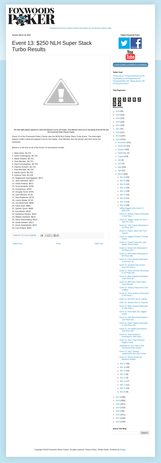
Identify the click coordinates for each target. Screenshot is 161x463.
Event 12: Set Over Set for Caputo (133, 299)
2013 (118, 411)
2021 (118, 129)
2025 (118, 115)
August (121, 156)
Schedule (53, 28)
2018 (118, 139)
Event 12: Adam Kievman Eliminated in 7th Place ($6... (134, 272)
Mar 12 (123, 381)
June (120, 163)
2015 (118, 404)
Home (58, 244)
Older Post (98, 244)
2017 (118, 397)
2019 (118, 136)
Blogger (123, 450)
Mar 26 (123, 177)
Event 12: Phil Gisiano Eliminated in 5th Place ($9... (133, 255)
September (122, 153)
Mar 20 (123, 198)
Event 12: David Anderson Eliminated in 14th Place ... (131, 335)
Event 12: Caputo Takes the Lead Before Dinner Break (132, 243)
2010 (118, 422)
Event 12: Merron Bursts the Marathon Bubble (130, 358)
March (120, 174)
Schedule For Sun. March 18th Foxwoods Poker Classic (131, 347)
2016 (118, 400)
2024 (118, 118)
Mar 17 (123, 364)
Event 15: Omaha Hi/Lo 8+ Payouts (133, 302)
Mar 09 (123, 392)
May (120, 167)
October (121, 149)
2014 (118, 408)
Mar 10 (123, 388)
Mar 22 (123, 191)
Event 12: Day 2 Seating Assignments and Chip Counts (132, 352)
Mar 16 (123, 367)
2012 (118, 415)
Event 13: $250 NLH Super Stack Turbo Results (132, 283)
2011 (118, 418)
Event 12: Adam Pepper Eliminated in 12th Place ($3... (133, 324)
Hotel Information (81, 28)
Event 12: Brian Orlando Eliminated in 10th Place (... (133, 307)
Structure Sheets (66, 28)
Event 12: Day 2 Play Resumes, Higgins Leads (132, 341)
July (120, 160)
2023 (118, 122)
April (120, 170)
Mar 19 (123, 202)
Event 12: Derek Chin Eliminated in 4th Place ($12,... (133, 249)
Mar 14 (123, 374)
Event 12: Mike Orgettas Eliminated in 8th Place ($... (133, 277)
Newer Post (17, 244)
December (122, 142)
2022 (118, 125)
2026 (118, 111)
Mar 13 (123, 378)
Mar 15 (123, 371)
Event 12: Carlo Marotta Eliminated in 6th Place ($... (133, 260)
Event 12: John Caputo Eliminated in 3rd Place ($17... (134, 226)
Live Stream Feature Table (100, 28)
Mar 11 (123, 385)
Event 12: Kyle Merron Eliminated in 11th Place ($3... (133, 318)
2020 (118, 132)
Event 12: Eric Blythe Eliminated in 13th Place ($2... (133, 330)
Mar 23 (123, 188)
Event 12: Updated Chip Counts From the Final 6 (132, 266)
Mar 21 (123, 195)
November (122, 146)
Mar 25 (123, 181)
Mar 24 (123, 184)
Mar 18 (123, 205)
